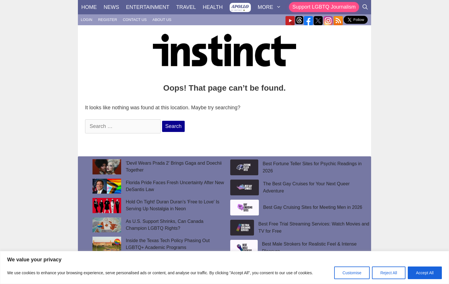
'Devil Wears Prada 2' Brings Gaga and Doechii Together (174, 166)
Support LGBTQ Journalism (324, 7)
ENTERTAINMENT (147, 7)
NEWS (111, 7)
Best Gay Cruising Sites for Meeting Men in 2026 (312, 207)
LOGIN (86, 19)
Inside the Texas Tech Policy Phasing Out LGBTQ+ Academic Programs (168, 244)
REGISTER (107, 19)
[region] (224, 267)
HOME (89, 7)
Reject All (388, 273)
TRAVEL (186, 7)
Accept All (425, 273)
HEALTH (213, 7)
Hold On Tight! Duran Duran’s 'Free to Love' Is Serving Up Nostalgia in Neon (172, 205)
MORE (271, 7)
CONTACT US (135, 19)
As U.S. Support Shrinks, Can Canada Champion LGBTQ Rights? (164, 225)
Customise (351, 273)
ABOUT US (161, 19)
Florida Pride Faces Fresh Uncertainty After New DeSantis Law (175, 186)
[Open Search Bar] (365, 7)
